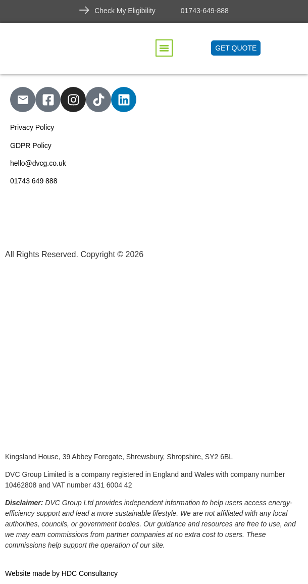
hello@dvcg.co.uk (38, 163)
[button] (164, 48)
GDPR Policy (31, 145)
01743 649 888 (33, 181)
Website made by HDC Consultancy (61, 573)
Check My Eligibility (125, 11)
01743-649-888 (205, 11)
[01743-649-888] (171, 10)
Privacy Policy (32, 127)
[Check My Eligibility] (84, 10)
